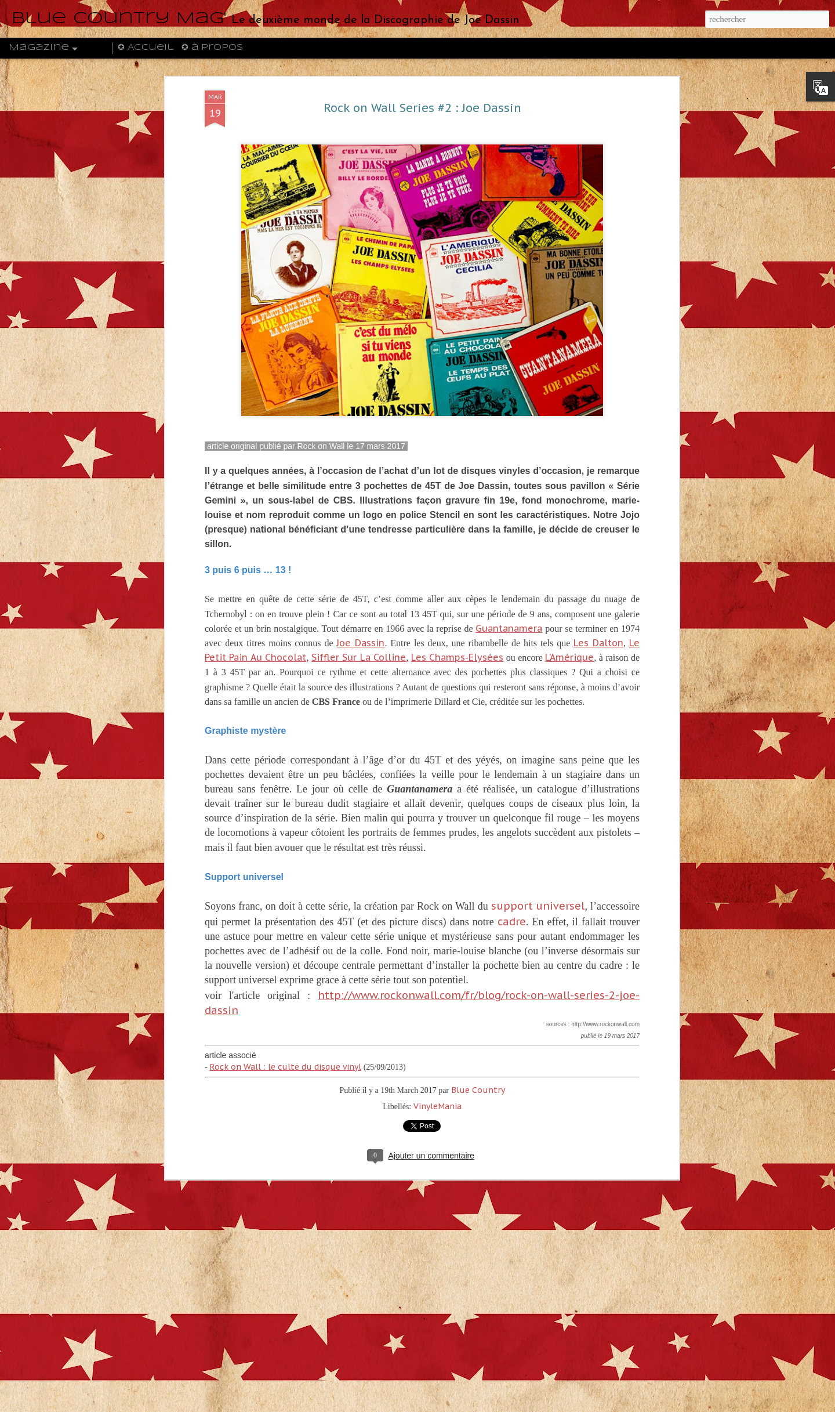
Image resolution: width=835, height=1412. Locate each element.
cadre (512, 921)
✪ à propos (212, 48)
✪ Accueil (145, 48)
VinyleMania (437, 1106)
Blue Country (478, 1090)
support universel (538, 906)
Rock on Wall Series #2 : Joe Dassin (422, 107)
